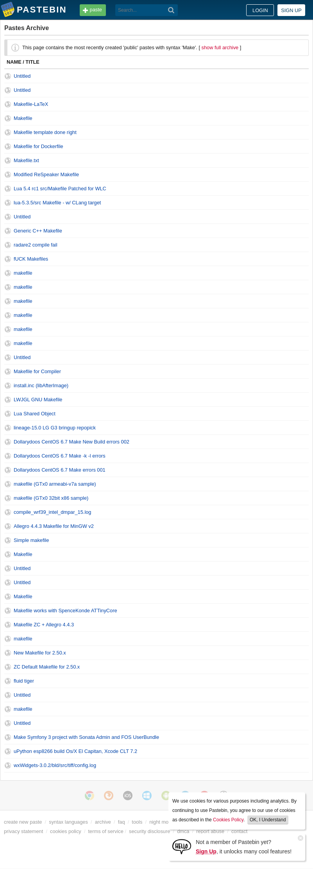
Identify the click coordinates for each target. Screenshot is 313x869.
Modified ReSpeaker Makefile (46, 174)
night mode (161, 822)
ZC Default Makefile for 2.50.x (47, 667)
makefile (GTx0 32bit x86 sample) (51, 498)
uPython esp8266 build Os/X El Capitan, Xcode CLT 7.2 (75, 751)
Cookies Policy (228, 820)
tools (137, 822)
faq (121, 822)
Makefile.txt (26, 160)
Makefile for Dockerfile (38, 146)
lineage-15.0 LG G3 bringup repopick (55, 428)
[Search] (171, 10)
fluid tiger (24, 681)
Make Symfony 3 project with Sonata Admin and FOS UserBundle (86, 737)
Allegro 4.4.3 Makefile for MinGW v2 (54, 526)
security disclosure (149, 831)
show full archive (220, 47)
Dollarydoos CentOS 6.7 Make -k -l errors (60, 456)
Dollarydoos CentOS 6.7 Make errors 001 (60, 470)
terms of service (105, 831)
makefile (23, 273)
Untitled (22, 76)
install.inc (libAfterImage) (41, 385)
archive (103, 822)
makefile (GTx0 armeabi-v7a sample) (55, 484)
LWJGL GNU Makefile (38, 399)
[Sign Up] (181, 846)
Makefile (23, 118)
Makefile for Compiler (37, 371)
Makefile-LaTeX (31, 104)
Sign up (291, 10)
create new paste (23, 822)
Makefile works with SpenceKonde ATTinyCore (65, 610)
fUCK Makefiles (31, 259)
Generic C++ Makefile (38, 231)
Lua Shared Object (34, 414)
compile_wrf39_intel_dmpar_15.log (52, 512)
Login (260, 10)
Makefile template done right (45, 132)
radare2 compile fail (35, 245)
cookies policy (65, 831)
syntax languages (68, 822)
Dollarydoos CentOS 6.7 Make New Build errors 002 (71, 442)
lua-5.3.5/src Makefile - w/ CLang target (57, 203)
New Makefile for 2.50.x (40, 653)
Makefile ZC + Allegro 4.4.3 (44, 625)
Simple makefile (31, 540)
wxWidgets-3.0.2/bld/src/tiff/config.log (55, 765)
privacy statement (23, 831)
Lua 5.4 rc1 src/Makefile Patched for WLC (60, 188)
